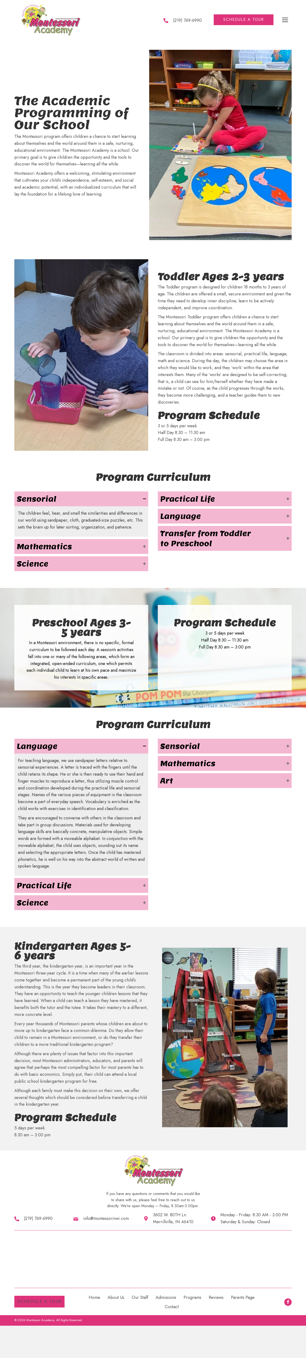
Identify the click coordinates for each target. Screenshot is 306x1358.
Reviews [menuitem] (216, 1297)
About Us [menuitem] (116, 1297)
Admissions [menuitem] (166, 1297)
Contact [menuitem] (172, 1307)
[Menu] (285, 20)
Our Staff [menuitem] (140, 1297)
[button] (243, 20)
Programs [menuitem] (192, 1297)
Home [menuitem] (94, 1297)
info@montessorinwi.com (106, 1218)
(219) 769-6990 (187, 20)
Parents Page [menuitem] (243, 1297)
